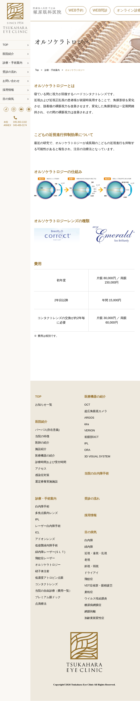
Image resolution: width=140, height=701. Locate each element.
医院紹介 (8, 53)
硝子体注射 (44, 571)
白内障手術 (44, 506)
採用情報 (8, 89)
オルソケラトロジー (49, 565)
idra (87, 423)
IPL (87, 443)
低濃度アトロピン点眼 (51, 578)
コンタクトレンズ (48, 584)
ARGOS (90, 417)
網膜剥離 (91, 611)
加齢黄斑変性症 (95, 618)
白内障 (89, 540)
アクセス (42, 468)
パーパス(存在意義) (49, 429)
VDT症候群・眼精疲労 (99, 585)
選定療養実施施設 (48, 481)
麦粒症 (89, 592)
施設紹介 (42, 448)
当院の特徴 (44, 435)
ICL (39, 532)
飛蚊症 (89, 579)
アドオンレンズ (47, 539)
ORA (88, 449)
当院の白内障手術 (97, 473)
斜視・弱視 (92, 566)
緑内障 (89, 546)
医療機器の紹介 (47, 455)
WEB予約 (77, 10)
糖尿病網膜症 (93, 605)
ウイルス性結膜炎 (96, 598)
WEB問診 (101, 10)
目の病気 (8, 98)
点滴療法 (42, 603)
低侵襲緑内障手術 (48, 545)
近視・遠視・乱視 (96, 553)
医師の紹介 (44, 442)
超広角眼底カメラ (96, 410)
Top (38, 70)
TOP (5, 44)
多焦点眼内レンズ (48, 513)
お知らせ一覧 (45, 404)
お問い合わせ (11, 81)
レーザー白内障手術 (49, 526)
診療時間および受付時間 (52, 461)
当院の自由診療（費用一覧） (55, 591)
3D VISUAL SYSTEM (98, 456)
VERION (90, 430)
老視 (88, 559)
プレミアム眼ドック (49, 597)
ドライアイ (92, 572)
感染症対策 (44, 474)
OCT (88, 404)
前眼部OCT (92, 436)
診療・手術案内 (12, 62)
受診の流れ (10, 71)
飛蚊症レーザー (47, 558)
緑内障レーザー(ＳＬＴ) (52, 552)
